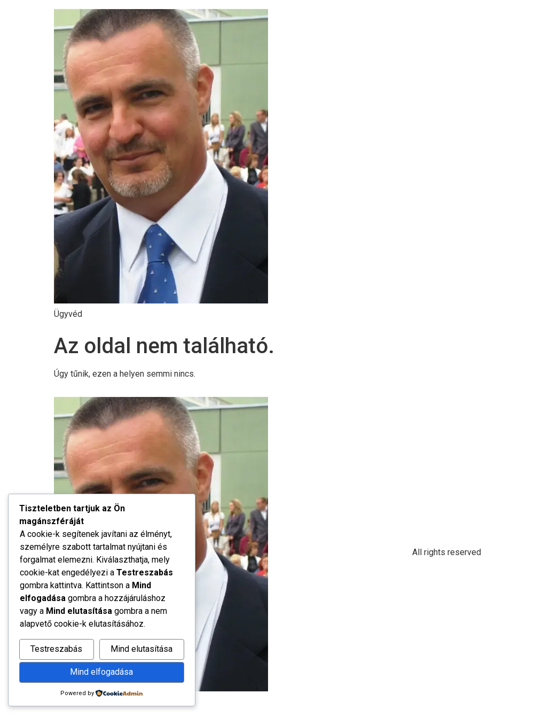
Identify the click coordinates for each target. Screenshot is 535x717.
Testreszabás (56, 649)
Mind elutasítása (141, 649)
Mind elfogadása (101, 672)
